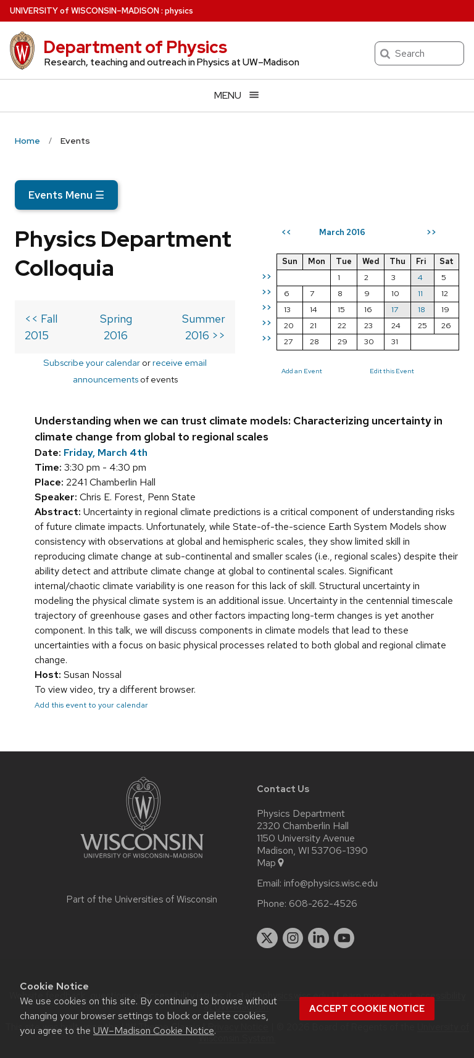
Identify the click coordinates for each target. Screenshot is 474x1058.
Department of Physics (135, 47)
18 (421, 309)
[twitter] (267, 938)
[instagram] (293, 938)
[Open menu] (237, 95)
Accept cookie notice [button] (367, 1008)
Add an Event (301, 370)
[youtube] (344, 938)
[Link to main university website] (142, 860)
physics (179, 11)
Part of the (142, 899)
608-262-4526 (323, 904)
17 (394, 309)
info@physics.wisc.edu (331, 883)
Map (271, 863)
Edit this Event (392, 370)
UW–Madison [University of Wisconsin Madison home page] (84, 11)
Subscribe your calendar (91, 362)
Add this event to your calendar (91, 705)
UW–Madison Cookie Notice (153, 1030)
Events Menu (66, 195)
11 (420, 293)
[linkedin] (318, 938)
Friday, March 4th (106, 452)
